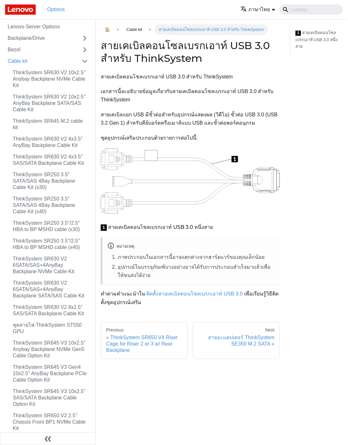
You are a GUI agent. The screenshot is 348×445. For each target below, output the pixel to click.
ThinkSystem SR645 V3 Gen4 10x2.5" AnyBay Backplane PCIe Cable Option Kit (50, 373)
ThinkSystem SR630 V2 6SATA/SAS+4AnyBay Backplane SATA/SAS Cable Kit (48, 289)
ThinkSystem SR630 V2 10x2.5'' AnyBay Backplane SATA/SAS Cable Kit (49, 103)
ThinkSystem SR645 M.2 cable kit (48, 124)
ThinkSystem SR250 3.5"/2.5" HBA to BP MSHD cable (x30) (46, 226)
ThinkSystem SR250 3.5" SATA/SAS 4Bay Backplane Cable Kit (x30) (44, 181)
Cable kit (17, 61)
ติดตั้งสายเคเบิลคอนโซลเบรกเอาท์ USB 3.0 (194, 293)
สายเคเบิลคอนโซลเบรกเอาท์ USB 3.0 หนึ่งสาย (316, 39)
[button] (257, 9)
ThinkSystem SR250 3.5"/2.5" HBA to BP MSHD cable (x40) (46, 244)
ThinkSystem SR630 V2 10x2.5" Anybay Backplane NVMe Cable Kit (49, 79)
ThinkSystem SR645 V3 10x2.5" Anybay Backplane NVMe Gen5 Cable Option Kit (49, 349)
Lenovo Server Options (34, 26)
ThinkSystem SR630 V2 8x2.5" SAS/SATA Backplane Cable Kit (48, 310)
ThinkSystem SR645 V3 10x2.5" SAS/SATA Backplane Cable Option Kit (49, 398)
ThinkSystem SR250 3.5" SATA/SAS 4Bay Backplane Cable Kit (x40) (44, 205)
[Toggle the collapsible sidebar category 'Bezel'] (84, 50)
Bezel (14, 49)
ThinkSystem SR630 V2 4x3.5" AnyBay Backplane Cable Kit (48, 142)
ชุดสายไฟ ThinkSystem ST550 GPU (47, 328)
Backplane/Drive (26, 38)
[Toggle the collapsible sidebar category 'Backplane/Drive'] (84, 38)
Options (56, 9)
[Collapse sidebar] (48, 438)
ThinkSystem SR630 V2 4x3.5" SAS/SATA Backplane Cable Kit (48, 160)
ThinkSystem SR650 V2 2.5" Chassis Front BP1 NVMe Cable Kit (49, 422)
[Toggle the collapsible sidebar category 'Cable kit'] (84, 61)
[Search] (311, 9)
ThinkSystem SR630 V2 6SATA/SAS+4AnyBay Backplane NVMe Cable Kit (43, 265)
